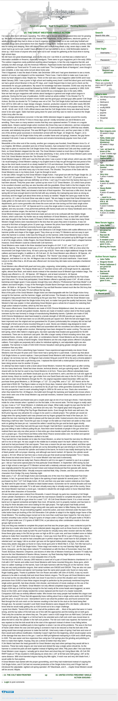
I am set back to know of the (107, 150)
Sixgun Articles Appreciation (106, 157)
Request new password (108, 71)
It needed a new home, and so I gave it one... (107, 242)
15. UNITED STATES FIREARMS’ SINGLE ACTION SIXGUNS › (73, 676)
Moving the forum (108, 247)
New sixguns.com (108, 131)
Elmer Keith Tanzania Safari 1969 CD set (13, 698)
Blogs (51, 698)
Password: (106, 60)
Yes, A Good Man (107, 211)
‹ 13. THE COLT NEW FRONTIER (17, 675)
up (46, 675)
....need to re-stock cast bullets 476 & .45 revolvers (108, 200)
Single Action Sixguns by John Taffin (37, 698)
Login (6, 682)
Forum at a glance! (38, 26)
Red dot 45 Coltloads (104, 236)
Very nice (104, 174)
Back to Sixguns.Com (58, 26)
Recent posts (104, 293)
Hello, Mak (104, 181)
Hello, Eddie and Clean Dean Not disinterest (107, 140)
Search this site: (102, 35)
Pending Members (79, 26)
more (114, 250)
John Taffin (105, 225)
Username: (105, 53)
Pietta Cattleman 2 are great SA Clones (108, 230)
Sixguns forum (106, 262)
